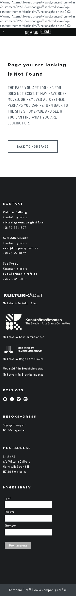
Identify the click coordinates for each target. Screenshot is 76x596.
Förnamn (10, 512)
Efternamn (10, 525)
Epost (8, 498)
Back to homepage (32, 146)
